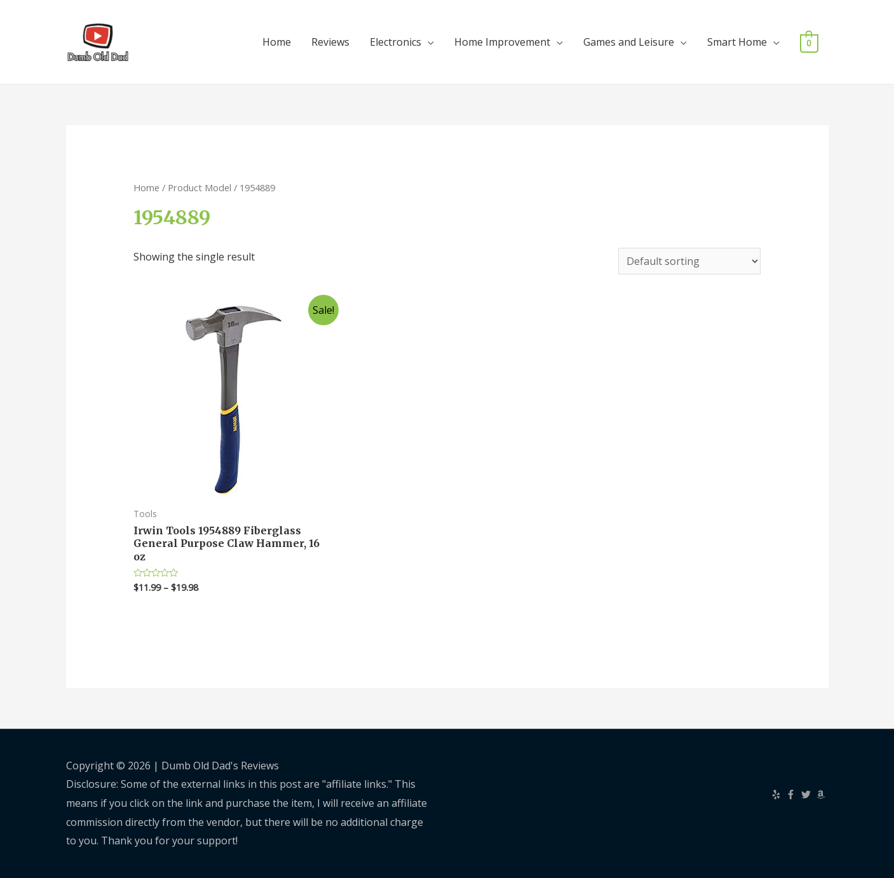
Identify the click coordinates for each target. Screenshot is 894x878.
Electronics (395, 42)
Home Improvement (502, 42)
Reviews (330, 42)
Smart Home (737, 42)
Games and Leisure (628, 42)
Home (276, 42)
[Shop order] (689, 261)
